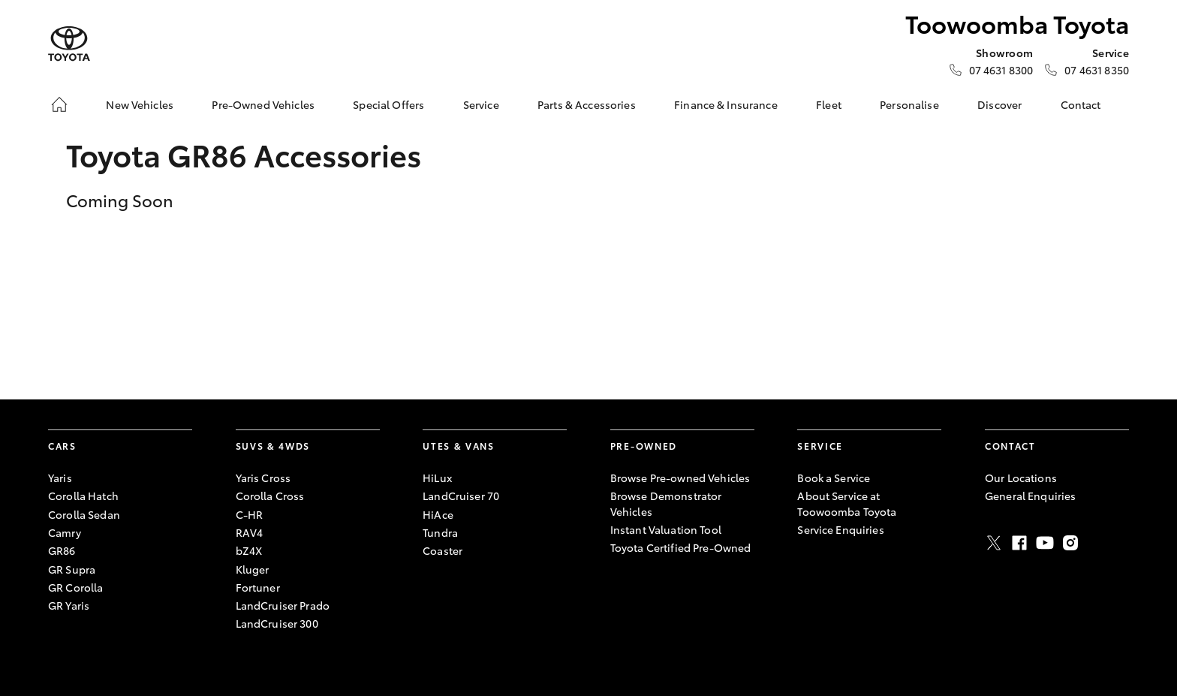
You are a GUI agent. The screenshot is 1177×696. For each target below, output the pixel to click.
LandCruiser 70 (461, 495)
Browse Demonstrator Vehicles (666, 503)
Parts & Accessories (586, 104)
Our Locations (1021, 477)
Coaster (442, 550)
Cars (62, 445)
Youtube (1045, 543)
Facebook (1019, 543)
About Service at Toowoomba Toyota (846, 503)
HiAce (438, 514)
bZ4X (249, 550)
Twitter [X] (994, 543)
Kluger (252, 569)
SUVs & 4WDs (273, 445)
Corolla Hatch (83, 495)
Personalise (909, 104)
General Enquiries (1030, 495)
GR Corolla (75, 587)
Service (481, 104)
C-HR (249, 514)
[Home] (59, 104)
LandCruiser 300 (277, 623)
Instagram (1070, 543)
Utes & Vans (458, 445)
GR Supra (71, 569)
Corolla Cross (270, 495)
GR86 (62, 550)
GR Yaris (68, 605)
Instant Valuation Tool (665, 529)
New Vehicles (139, 104)
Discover (999, 104)
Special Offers (388, 104)
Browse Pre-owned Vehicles (680, 477)
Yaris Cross (263, 477)
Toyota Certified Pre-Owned (680, 547)
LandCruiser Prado (283, 605)
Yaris (60, 477)
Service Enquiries (840, 529)
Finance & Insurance (726, 104)
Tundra (440, 532)
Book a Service (833, 477)
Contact (1081, 104)
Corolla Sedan (84, 514)
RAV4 (249, 532)
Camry (64, 532)
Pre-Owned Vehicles (263, 104)
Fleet (828, 104)
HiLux (437, 477)
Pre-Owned (643, 445)
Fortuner (258, 587)
